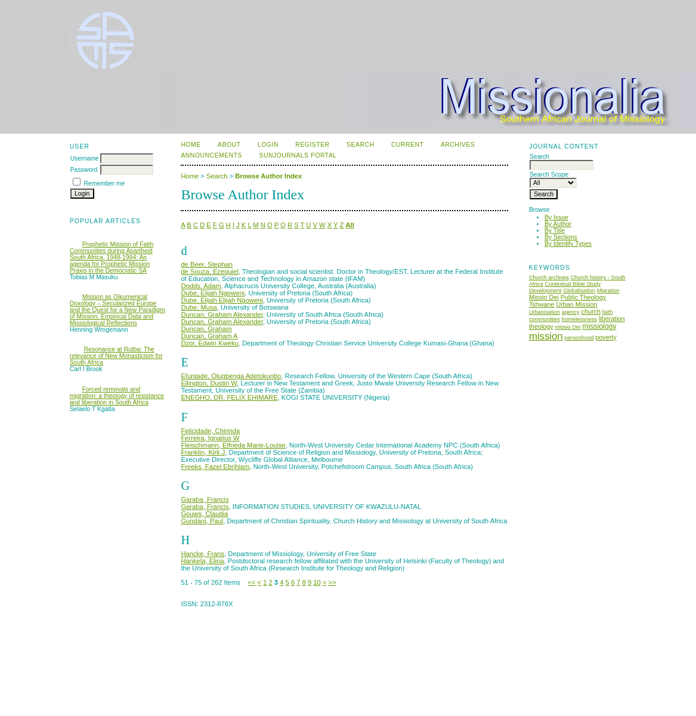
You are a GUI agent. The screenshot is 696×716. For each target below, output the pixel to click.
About (229, 144)
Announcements (211, 155)
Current (407, 144)
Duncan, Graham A (209, 336)
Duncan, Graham (206, 328)
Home (190, 144)
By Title (555, 230)
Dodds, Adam (201, 285)
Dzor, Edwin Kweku (209, 343)
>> (332, 582)
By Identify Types (568, 243)
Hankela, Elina (202, 560)
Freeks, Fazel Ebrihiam (215, 466)
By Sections (561, 237)
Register (312, 144)
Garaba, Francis (204, 499)
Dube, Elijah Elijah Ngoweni (221, 300)
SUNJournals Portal (297, 155)
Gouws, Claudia (204, 513)
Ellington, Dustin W (209, 383)
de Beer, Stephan (206, 264)
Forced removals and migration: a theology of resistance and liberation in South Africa (117, 396)
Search (360, 144)
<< (251, 582)
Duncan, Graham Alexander (221, 314)
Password (84, 169)
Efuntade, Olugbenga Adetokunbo (231, 375)
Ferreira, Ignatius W (210, 438)
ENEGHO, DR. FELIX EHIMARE (229, 397)
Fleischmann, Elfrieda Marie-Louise (233, 445)
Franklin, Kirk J (203, 452)
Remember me (104, 183)
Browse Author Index (268, 176)
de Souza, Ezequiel (209, 271)
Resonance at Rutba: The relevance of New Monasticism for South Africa (116, 356)
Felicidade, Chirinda (210, 430)
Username (84, 158)
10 (316, 582)
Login (268, 144)
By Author (558, 224)
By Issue (556, 217)
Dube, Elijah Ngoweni (213, 293)
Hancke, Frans (202, 553)
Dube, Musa (198, 307)
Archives (458, 144)
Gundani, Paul (202, 520)
